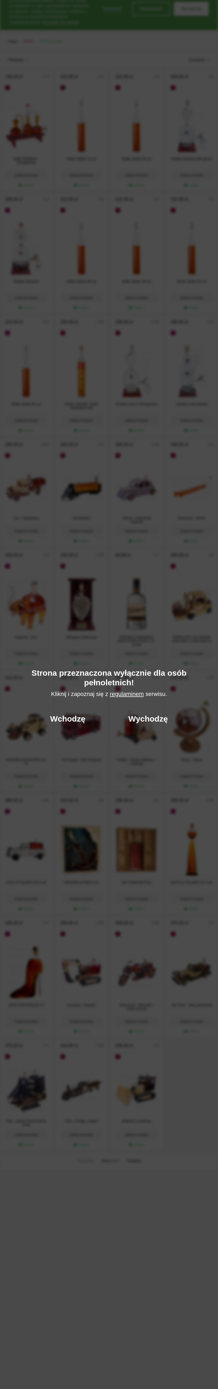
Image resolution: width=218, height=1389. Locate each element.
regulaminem (127, 693)
